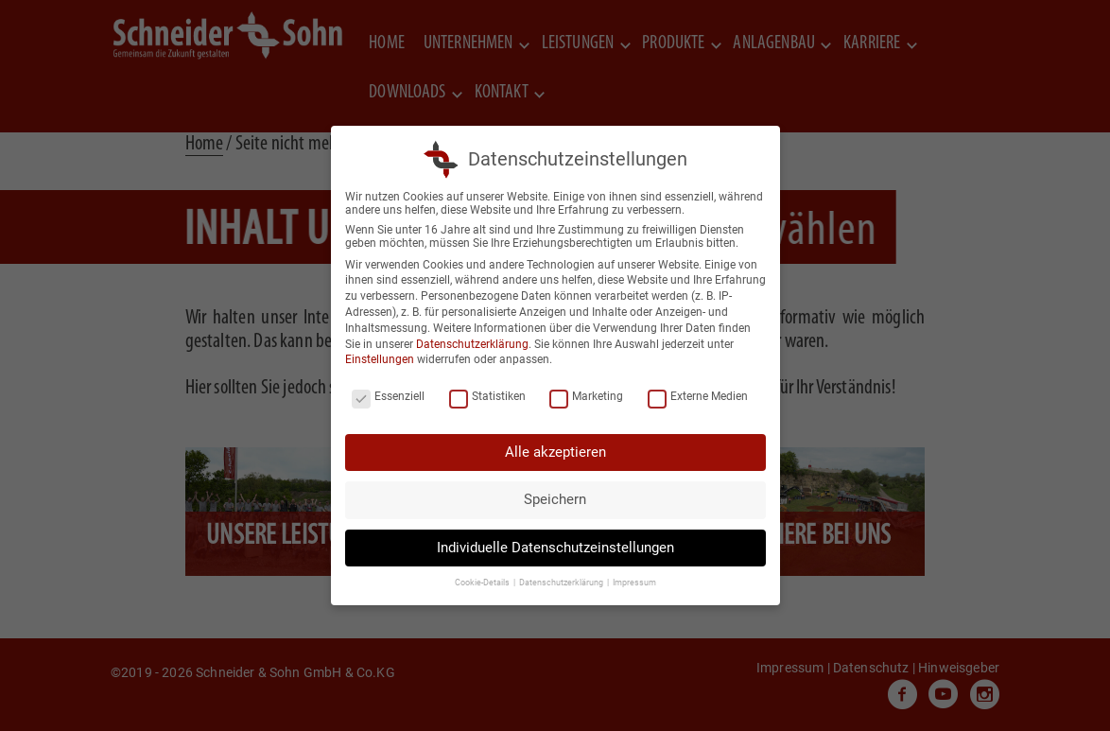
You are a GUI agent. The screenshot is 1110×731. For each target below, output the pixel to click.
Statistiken (487, 396)
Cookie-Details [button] (483, 582)
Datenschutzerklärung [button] (562, 582)
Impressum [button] (634, 582)
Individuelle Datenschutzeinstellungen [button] (555, 547)
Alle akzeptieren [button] (555, 452)
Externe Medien (698, 396)
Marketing (586, 396)
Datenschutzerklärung (472, 344)
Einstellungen (379, 359)
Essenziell (388, 396)
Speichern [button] (555, 499)
